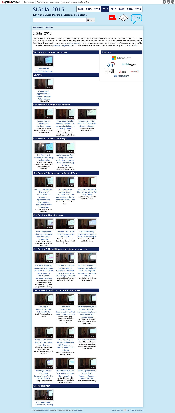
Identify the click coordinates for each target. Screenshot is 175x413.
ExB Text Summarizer (87, 340)
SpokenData (78, 410)
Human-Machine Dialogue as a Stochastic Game (44, 123)
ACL (130, 45)
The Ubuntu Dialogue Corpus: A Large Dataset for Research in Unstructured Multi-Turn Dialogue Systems (65, 270)
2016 (113, 9)
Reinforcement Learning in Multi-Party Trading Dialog (43, 157)
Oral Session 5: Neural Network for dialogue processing (60, 249)
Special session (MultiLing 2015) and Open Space (56, 290)
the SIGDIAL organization (62, 45)
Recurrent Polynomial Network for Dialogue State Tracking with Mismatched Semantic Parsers (87, 270)
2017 (121, 9)
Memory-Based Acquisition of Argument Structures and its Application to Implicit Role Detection (65, 194)
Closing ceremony (41, 385)
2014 (97, 9)
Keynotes (37, 74)
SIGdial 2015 (48, 9)
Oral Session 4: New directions (48, 215)
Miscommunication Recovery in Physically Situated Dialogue (87, 123)
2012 (80, 9)
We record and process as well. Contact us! (63, 2)
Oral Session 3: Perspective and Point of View (55, 173)
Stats (114, 410)
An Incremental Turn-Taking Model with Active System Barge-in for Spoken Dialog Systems (65, 160)
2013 (89, 9)
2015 (105, 9)
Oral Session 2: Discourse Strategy (50, 138)
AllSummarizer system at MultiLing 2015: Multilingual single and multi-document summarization (87, 312)
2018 (130, 9)
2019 (138, 9)
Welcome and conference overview (50, 52)
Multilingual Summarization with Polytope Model (43, 309)
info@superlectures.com (135, 410)
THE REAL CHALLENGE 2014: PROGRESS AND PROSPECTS (65, 234)
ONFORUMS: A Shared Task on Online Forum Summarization (65, 373)
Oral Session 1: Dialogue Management (51, 104)
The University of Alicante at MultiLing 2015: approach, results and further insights (65, 345)
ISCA (137, 45)
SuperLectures (45, 410)
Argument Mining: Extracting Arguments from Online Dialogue (87, 234)
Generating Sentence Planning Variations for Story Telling (87, 192)
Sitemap (120, 410)
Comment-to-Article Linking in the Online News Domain (43, 342)
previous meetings (74, 43)
